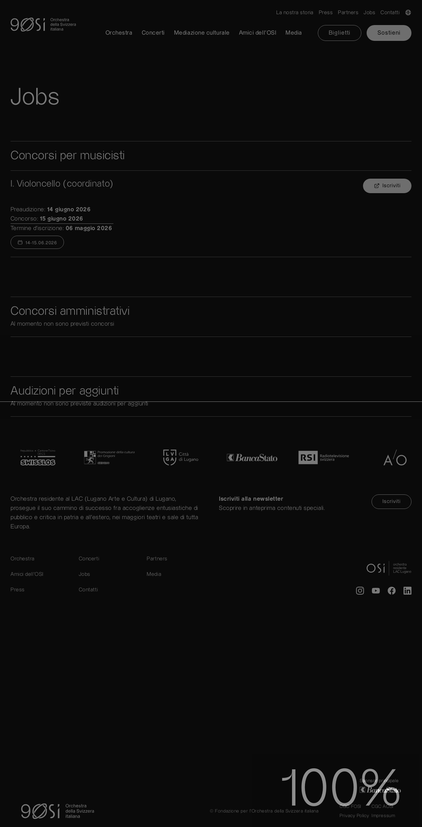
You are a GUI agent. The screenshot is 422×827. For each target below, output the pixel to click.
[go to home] (211, 25)
